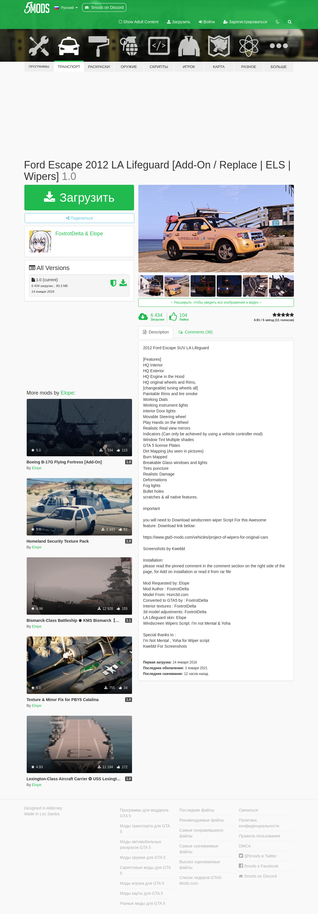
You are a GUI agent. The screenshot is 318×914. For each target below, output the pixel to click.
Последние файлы (196, 810)
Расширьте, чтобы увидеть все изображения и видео (216, 302)
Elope (67, 393)
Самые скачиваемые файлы (198, 849)
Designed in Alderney (43, 808)
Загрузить (178, 22)
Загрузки (157, 319)
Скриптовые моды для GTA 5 (145, 870)
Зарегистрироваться (245, 22)
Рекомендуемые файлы (201, 820)
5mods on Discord (258, 876)
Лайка (184, 319)
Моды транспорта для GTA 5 (145, 829)
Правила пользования (259, 836)
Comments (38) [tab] (195, 332)
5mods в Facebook (258, 866)
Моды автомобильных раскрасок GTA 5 (140, 844)
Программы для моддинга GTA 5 (144, 813)
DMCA (245, 846)
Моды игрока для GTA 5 (142, 883)
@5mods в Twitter (258, 856)
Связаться (248, 810)
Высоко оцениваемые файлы (199, 864)
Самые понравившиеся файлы (201, 833)
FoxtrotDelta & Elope (79, 233)
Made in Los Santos (42, 814)
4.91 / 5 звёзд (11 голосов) (274, 320)
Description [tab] (156, 332)
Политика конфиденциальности (259, 823)
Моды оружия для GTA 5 (143, 857)
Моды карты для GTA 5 (141, 893)
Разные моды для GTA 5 (142, 903)
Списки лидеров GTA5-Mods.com (200, 880)
